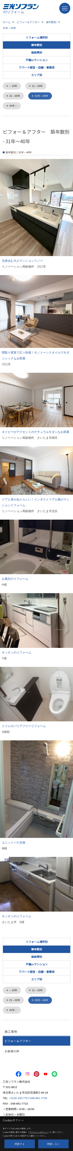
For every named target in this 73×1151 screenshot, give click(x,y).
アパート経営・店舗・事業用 (36, 67)
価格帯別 (36, 52)
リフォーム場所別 (37, 37)
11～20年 (37, 86)
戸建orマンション (37, 60)
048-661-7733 (38, 1097)
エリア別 (36, 75)
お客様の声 (12, 1050)
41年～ (13, 105)
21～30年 (14, 95)
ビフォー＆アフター (18, 1040)
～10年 (13, 86)
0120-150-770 (19, 1097)
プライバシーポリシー (38, 1132)
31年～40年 (41, 95)
